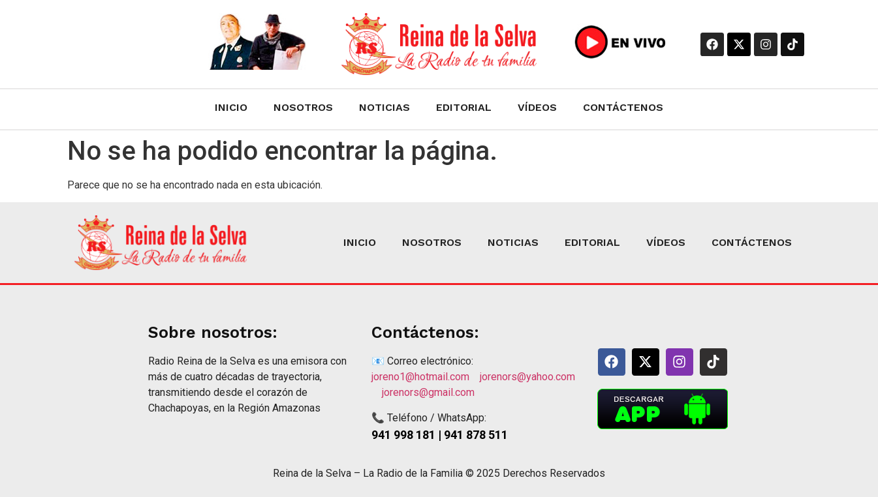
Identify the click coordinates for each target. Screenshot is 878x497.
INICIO (231, 107)
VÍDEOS (537, 107)
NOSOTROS (303, 107)
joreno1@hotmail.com (425, 376)
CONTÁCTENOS (623, 107)
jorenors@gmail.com (428, 392)
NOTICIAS (384, 107)
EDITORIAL (464, 107)
